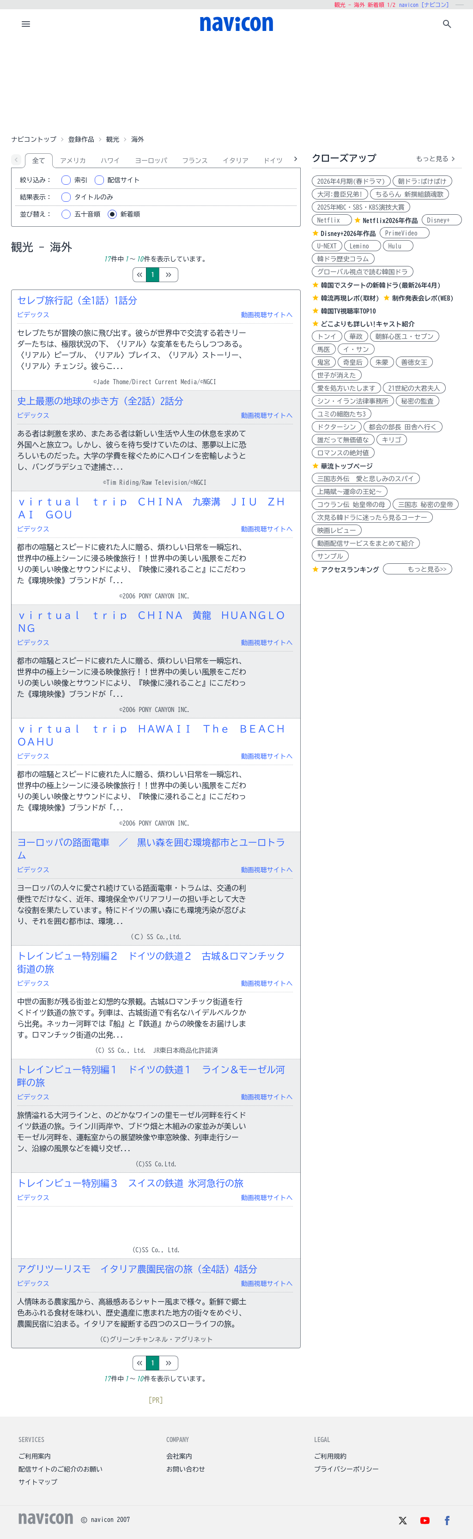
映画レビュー (336, 530)
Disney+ (441, 220)
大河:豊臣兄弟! (340, 194)
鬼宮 (323, 362)
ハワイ (110, 160)
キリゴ (391, 440)
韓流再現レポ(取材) (350, 298)
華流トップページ (347, 466)
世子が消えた (336, 375)
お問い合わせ (185, 1469)
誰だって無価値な (343, 440)
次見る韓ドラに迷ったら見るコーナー (372, 517)
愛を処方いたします (346, 388)
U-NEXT (327, 246)
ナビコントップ (33, 139)
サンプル (330, 556)
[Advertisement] (236, 85)
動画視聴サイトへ (267, 315)
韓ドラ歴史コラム (343, 259)
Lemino (363, 246)
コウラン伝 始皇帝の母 (351, 504)
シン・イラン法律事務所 (352, 401)
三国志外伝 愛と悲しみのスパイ (365, 479)
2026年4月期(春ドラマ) (351, 181)
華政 (356, 336)
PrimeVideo (404, 233)
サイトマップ (37, 1482)
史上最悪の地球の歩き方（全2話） (100, 400)
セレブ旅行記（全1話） (77, 300)
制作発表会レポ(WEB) (423, 298)
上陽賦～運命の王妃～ (349, 492)
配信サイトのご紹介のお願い (60, 1469)
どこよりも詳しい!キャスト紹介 (368, 324)
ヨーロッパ (151, 160)
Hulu (398, 246)
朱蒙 (382, 362)
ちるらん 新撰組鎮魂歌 (409, 194)
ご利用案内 (34, 1456)
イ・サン (356, 349)
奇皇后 (353, 362)
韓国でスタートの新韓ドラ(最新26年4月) (381, 285)
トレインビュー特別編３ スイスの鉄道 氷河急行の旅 (130, 1183)
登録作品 (81, 139)
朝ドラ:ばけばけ (422, 181)
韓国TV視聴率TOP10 (348, 311)
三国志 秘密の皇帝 (425, 504)
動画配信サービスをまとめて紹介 (365, 543)
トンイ (327, 336)
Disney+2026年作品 (348, 233)
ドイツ (273, 160)
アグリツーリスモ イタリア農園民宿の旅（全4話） (137, 1268)
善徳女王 (414, 362)
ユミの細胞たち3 (341, 414)
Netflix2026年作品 (390, 220)
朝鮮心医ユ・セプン (405, 336)
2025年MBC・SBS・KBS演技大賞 (361, 207)
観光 (112, 139)
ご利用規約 (330, 1456)
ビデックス (33, 315)
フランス (195, 160)
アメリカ (73, 160)
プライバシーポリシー (346, 1469)
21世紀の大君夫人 (414, 388)
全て (38, 160)
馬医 (323, 349)
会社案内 (179, 1456)
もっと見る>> (417, 569)
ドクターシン (336, 427)
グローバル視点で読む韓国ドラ (362, 272)
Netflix (331, 220)
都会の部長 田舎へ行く (403, 427)
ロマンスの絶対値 (343, 453)
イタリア (236, 160)
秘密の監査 (417, 401)
